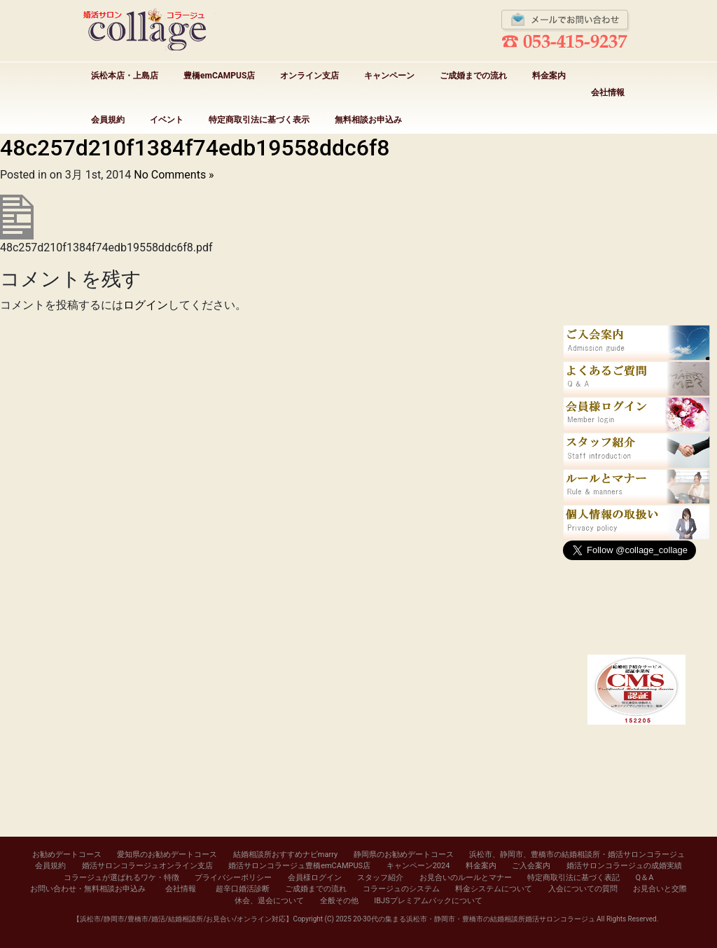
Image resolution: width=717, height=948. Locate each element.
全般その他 (339, 900)
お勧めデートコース (67, 854)
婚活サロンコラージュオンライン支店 (147, 865)
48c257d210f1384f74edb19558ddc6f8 (194, 147)
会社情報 (608, 92)
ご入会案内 (531, 865)
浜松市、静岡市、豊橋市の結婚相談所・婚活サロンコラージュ (577, 854)
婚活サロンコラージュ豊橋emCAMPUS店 (299, 865)
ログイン (145, 305)
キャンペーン (389, 76)
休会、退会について (269, 900)
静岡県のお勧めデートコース (404, 854)
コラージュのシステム (401, 888)
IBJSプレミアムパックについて (428, 900)
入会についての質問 (583, 888)
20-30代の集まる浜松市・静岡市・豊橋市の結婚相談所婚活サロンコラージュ (473, 919)
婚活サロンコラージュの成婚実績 (624, 865)
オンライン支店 (309, 76)
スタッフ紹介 (380, 877)
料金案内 (549, 76)
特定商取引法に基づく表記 (573, 877)
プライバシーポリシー (233, 877)
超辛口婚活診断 (243, 888)
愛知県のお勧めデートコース (167, 854)
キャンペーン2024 (418, 865)
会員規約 (108, 120)
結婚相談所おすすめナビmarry (285, 854)
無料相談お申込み (368, 120)
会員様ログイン (315, 877)
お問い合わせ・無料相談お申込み (88, 888)
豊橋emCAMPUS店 (219, 76)
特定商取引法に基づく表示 (259, 120)
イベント (166, 120)
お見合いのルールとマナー (465, 877)
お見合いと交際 (660, 888)
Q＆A (645, 877)
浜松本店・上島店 (124, 76)
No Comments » (174, 174)
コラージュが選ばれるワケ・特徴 (121, 877)
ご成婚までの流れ (473, 76)
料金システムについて (493, 888)
